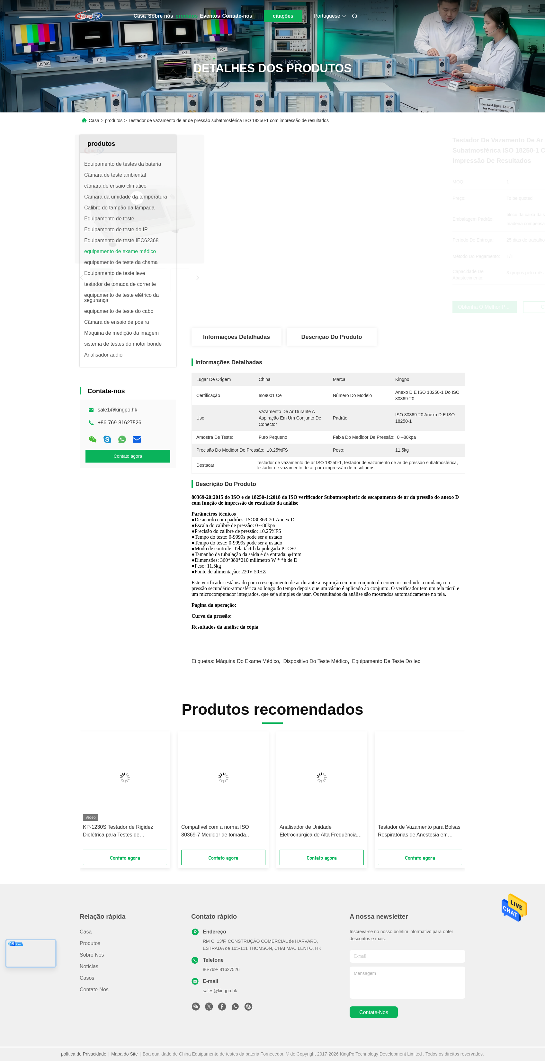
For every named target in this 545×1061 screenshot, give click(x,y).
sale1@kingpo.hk (117, 409)
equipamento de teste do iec (386, 661)
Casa (140, 16)
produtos (186, 16)
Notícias (89, 966)
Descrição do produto (331, 337)
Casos (87, 978)
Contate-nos (237, 16)
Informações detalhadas (236, 337)
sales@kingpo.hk (220, 990)
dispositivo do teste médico (315, 661)
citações (283, 16)
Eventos (210, 16)
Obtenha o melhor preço (364, 307)
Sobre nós (160, 16)
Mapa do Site (124, 1054)
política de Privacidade (83, 1054)
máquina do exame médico (247, 661)
